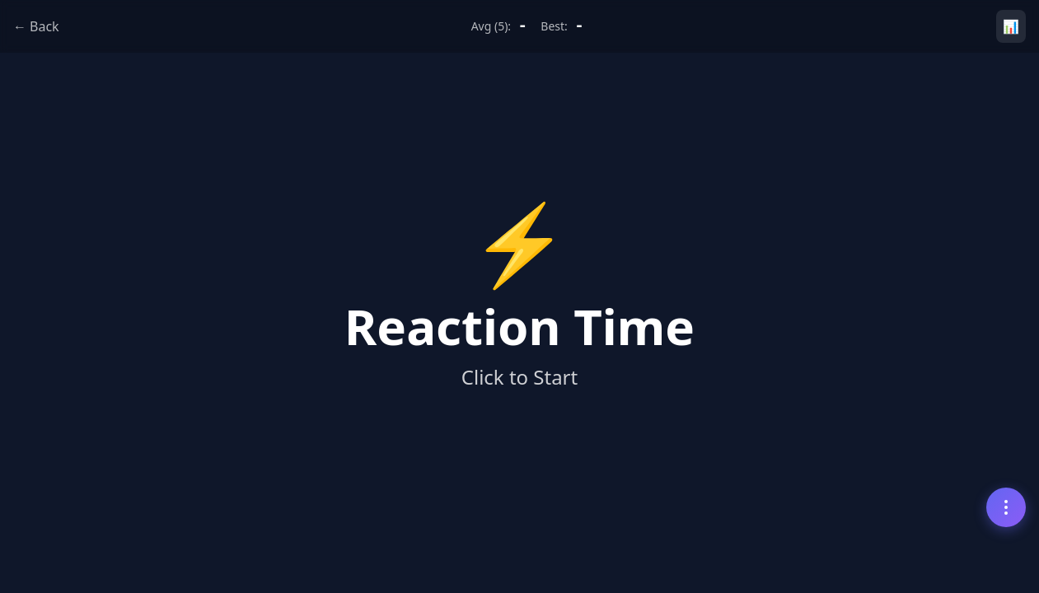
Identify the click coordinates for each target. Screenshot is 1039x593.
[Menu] (1006, 507)
